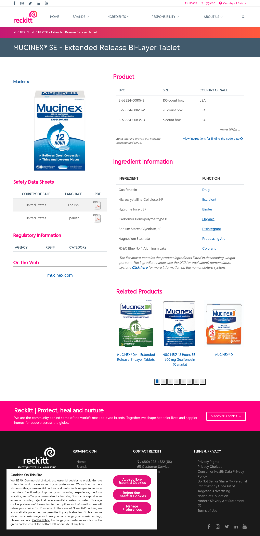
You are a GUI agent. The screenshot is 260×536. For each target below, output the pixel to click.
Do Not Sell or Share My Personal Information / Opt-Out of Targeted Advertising (222, 486)
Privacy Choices (210, 467)
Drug (206, 190)
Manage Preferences (132, 508)
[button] (157, 382)
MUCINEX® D (224, 328)
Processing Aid (213, 239)
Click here (139, 267)
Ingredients (118, 17)
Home (54, 17)
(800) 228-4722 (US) (157, 462)
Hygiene (207, 3)
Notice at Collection (213, 496)
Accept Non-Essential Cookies (132, 481)
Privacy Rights (208, 462)
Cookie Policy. (41, 520)
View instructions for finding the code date (213, 138)
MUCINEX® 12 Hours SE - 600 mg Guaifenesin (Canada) (180, 333)
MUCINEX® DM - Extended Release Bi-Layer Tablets (136, 331)
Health (191, 3)
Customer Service (156, 467)
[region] (81, 499)
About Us (213, 17)
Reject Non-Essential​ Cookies (132, 494)
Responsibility (165, 17)
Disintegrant (211, 229)
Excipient (209, 199)
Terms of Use (207, 511)
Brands (81, 17)
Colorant (209, 248)
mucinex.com (60, 275)
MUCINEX (19, 32)
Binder (207, 209)
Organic (208, 219)
